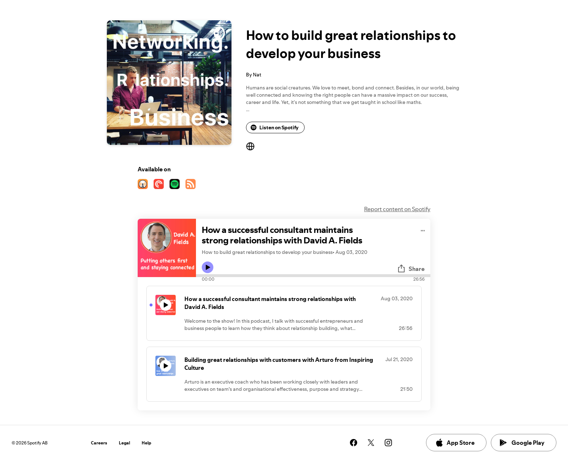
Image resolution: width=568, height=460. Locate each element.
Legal (124, 443)
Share (411, 268)
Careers (99, 443)
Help (146, 443)
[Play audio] (423, 229)
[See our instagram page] (388, 442)
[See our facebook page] (353, 442)
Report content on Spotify (397, 209)
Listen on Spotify (274, 127)
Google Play (522, 443)
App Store (455, 442)
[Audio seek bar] (313, 275)
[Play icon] (207, 267)
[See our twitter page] (371, 442)
